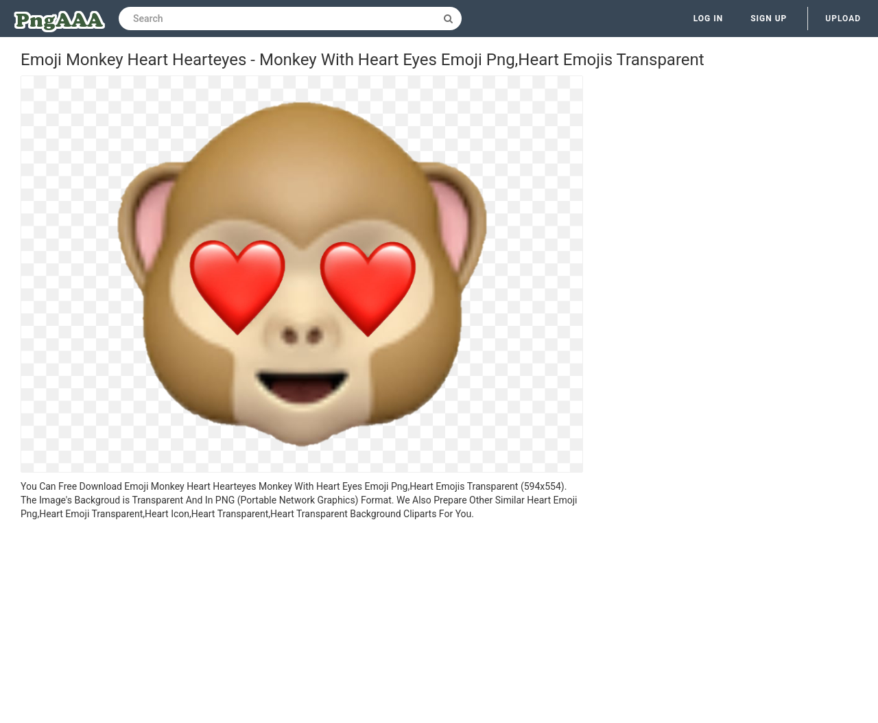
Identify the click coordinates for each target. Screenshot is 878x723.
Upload (843, 18)
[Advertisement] (302, 624)
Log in (708, 18)
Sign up (768, 18)
